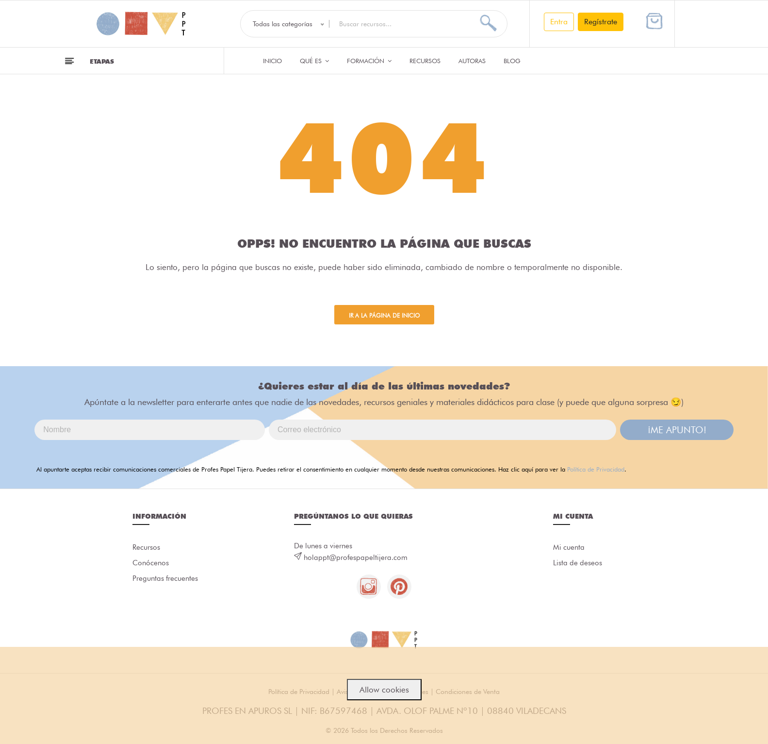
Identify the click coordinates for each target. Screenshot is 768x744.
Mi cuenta (569, 547)
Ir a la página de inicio (384, 315)
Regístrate (600, 21)
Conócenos (150, 562)
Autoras (472, 61)
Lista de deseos (577, 562)
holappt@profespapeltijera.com (356, 557)
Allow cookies (384, 689)
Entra (559, 21)
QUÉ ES (314, 61)
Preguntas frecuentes (165, 578)
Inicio (272, 61)
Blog (512, 61)
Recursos (425, 61)
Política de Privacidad (595, 469)
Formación (369, 61)
